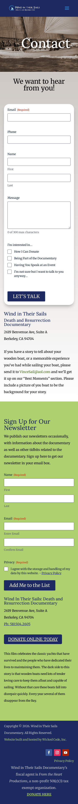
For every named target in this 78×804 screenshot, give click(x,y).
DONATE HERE (39, 794)
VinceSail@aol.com (35, 372)
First (10, 169)
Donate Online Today (33, 639)
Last (10, 185)
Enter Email (11, 533)
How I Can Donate (26, 251)
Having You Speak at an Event (34, 265)
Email (18, 110)
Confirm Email (13, 550)
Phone (11, 132)
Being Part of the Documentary (35, 258)
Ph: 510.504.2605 (17, 624)
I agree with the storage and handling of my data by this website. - (40, 571)
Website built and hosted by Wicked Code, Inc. (35, 739)
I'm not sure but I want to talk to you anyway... (39, 274)
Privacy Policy (51, 573)
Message (13, 198)
